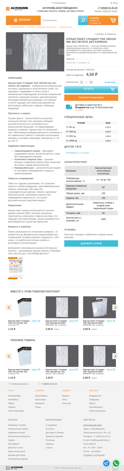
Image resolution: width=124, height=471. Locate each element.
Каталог (31, 27)
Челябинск (13, 399)
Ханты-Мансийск (16, 411)
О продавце (51, 425)
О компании (42, 11)
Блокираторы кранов (18, 459)
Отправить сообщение (94, 455)
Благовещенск (96, 407)
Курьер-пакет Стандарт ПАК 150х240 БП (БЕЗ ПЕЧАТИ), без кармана (56, 323)
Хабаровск (94, 399)
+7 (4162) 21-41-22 (107, 8)
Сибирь (39, 390)
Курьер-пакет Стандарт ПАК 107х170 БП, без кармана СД (19, 323)
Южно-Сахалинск (97, 411)
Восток (93, 390)
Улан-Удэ (66, 403)
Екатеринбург (14, 396)
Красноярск (40, 399)
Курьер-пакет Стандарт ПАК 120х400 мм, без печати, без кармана (56, 371)
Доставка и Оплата (55, 432)
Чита (64, 399)
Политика (50, 440)
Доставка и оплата (75, 11)
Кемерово (39, 403)
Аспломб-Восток (17, 27)
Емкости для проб (16, 451)
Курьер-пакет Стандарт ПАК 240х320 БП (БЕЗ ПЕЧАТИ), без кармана (94, 323)
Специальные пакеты (47, 27)
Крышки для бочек (16, 455)
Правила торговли (54, 436)
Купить (99, 90)
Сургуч (11, 440)
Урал (11, 390)
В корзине (94, 18)
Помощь (62, 11)
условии (79, 110)
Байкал (66, 390)
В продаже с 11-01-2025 (77, 153)
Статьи (49, 447)
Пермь (11, 403)
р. (100, 23)
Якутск (92, 403)
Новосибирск (41, 396)
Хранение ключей (16, 432)
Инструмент (13, 444)
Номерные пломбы (17, 425)
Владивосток (95, 396)
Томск (38, 407)
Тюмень (11, 407)
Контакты (53, 11)
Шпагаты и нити (15, 447)
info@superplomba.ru (20, 384)
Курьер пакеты (66, 27)
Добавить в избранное (106, 34)
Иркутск (66, 396)
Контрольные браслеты (19, 436)
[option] (35, 51)
